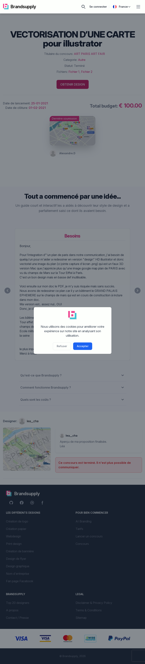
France (122, 7)
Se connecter (98, 6)
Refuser (62, 346)
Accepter (82, 346)
